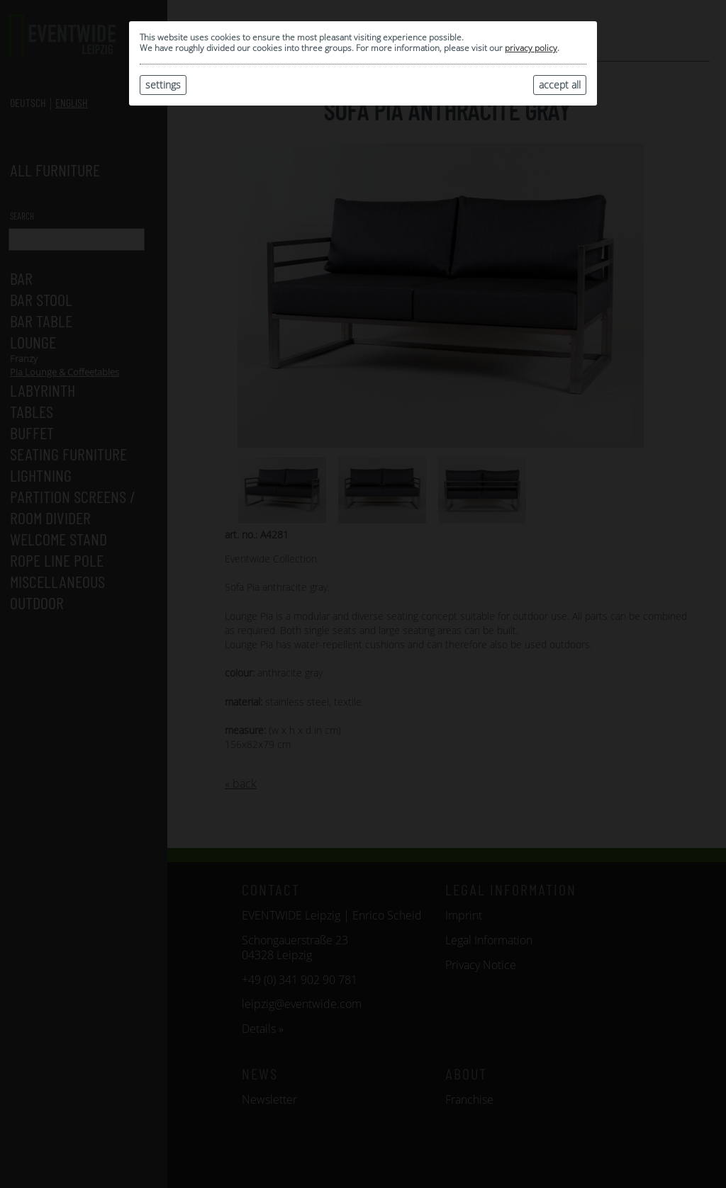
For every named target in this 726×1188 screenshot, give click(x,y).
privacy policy (531, 48)
